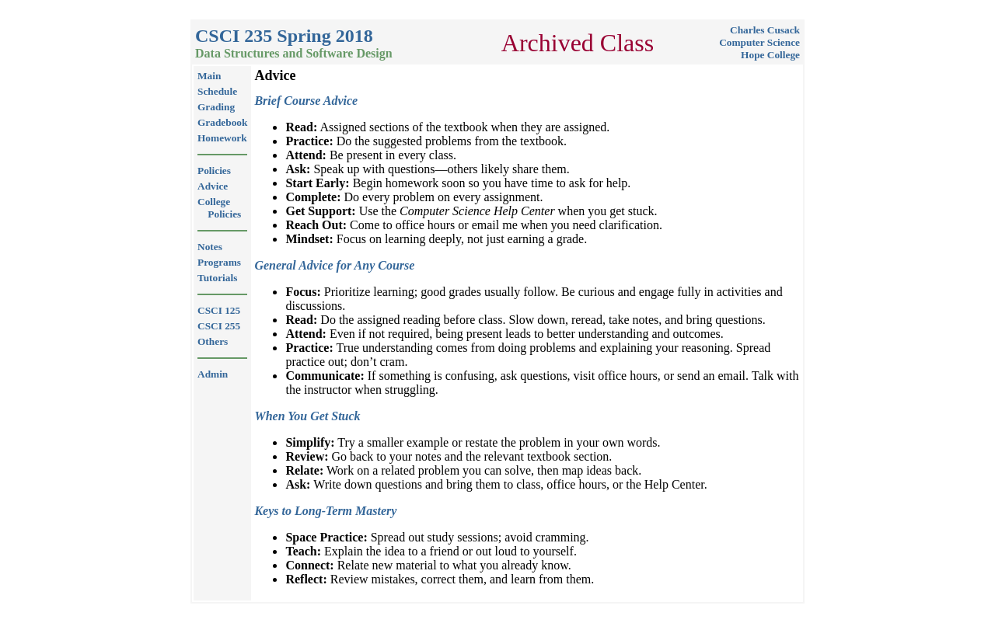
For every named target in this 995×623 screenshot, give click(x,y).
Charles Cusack (765, 30)
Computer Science (759, 42)
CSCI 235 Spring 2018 (284, 36)
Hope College (770, 55)
